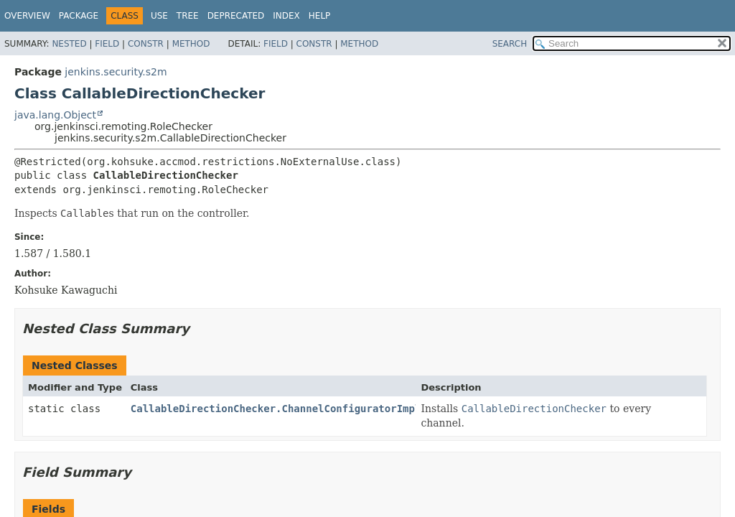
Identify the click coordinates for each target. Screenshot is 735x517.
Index (286, 16)
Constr (146, 44)
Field (107, 44)
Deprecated (236, 16)
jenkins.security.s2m (116, 72)
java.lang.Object (55, 115)
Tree (188, 16)
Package (78, 16)
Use (159, 16)
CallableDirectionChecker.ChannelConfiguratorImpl (276, 408)
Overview (27, 16)
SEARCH (510, 44)
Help (320, 16)
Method (191, 44)
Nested (69, 44)
